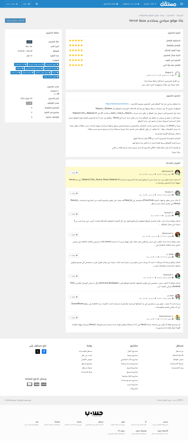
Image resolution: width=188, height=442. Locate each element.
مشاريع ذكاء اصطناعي (129, 359)
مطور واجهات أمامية (164, 174)
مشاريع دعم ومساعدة (129, 380)
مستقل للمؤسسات (85, 351)
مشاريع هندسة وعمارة (129, 363)
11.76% (29, 103)
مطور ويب (167, 215)
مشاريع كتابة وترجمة (130, 376)
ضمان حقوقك (178, 359)
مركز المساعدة (86, 372)
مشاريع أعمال (132, 351)
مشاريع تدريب (132, 384)
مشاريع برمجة (132, 355)
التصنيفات (134, 388)
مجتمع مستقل (86, 363)
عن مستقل (179, 351)
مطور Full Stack (165, 236)
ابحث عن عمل (86, 355)
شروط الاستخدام (176, 363)
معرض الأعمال (86, 359)
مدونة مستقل (87, 368)
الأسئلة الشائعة (178, 355)
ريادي (55, 93)
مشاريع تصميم (132, 368)
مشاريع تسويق (132, 372)
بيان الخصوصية (177, 368)
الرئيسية (180, 15)
